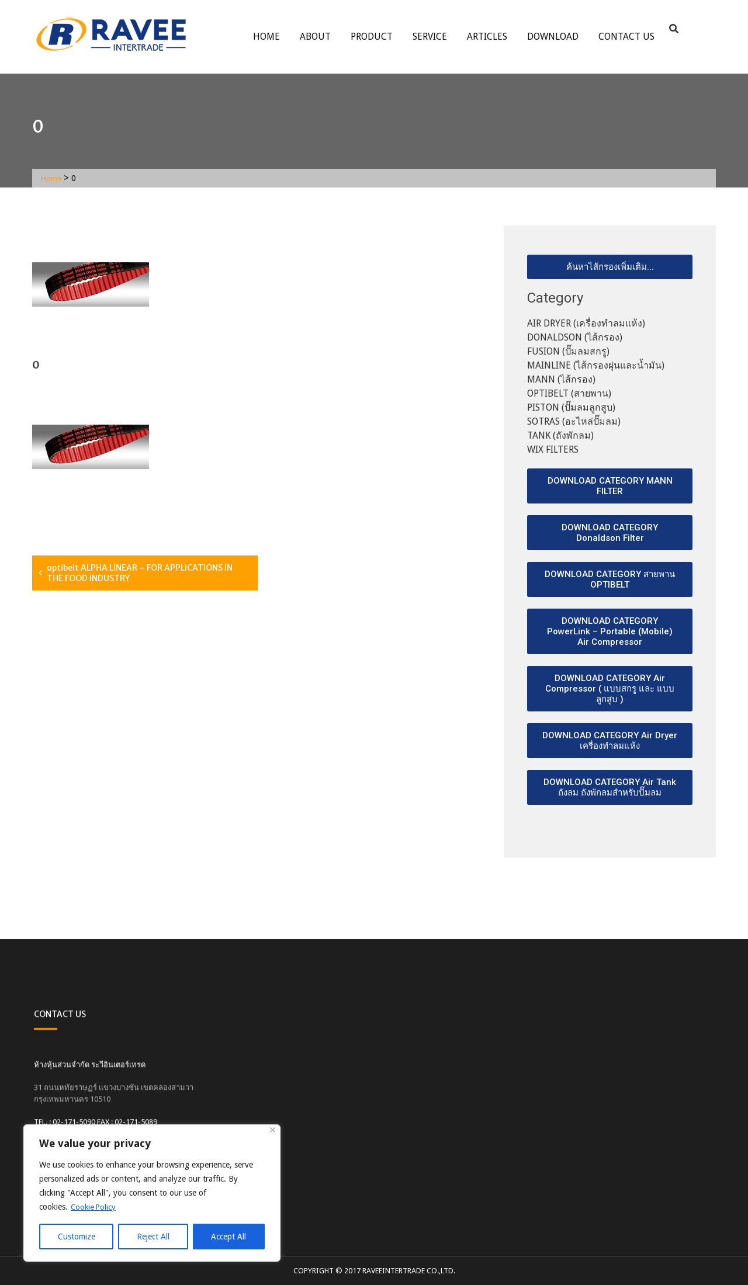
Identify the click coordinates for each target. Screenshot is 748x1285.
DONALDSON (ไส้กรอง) (574, 337)
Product (372, 36)
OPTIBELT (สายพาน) (569, 393)
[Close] (272, 1130)
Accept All (228, 1236)
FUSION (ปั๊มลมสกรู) (568, 351)
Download (553, 36)
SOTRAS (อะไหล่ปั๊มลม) (574, 421)
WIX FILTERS (553, 449)
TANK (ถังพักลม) (560, 435)
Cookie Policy (95, 1207)
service (430, 36)
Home (266, 36)
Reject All (153, 1236)
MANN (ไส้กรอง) (561, 379)
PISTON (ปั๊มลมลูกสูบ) (571, 407)
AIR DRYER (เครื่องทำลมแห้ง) (586, 323)
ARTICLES (487, 36)
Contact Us (626, 36)
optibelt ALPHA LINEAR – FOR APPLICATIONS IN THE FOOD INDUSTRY (140, 573)
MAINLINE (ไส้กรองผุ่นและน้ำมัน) (595, 365)
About (315, 36)
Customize (76, 1236)
